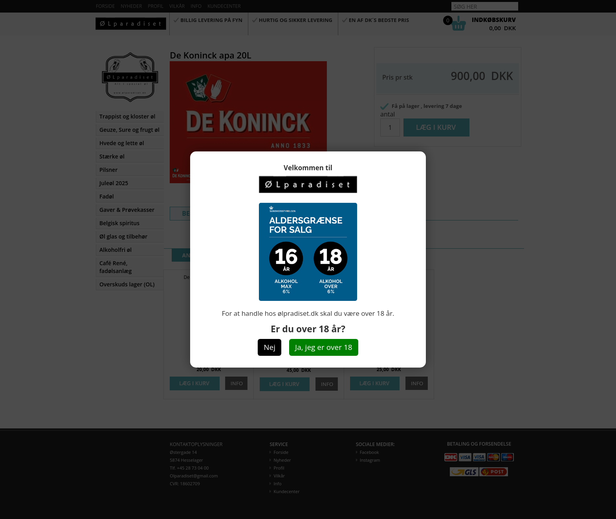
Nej (269, 347)
